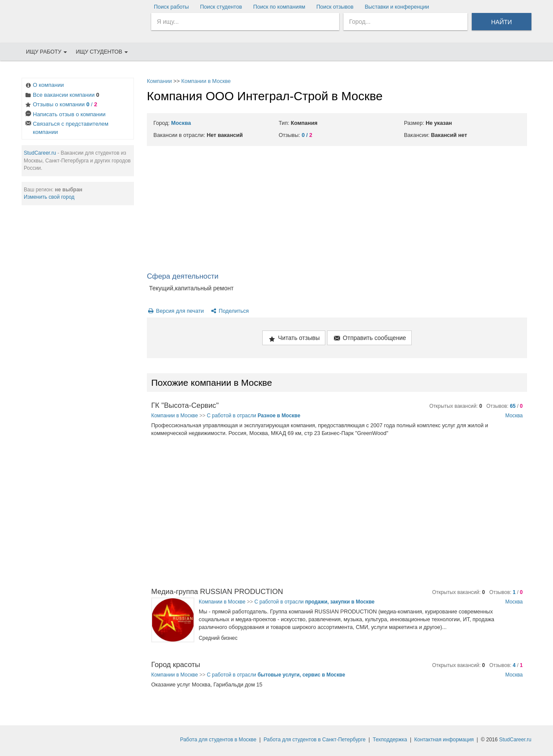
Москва (181, 123)
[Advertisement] (337, 210)
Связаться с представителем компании (66, 128)
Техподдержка (390, 740)
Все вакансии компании (61, 96)
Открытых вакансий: (455, 406)
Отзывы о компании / (60, 105)
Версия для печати (175, 311)
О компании (44, 86)
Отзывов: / (504, 406)
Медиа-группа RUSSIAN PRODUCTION (217, 592)
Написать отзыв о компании (64, 115)
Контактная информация (444, 740)
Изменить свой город (49, 197)
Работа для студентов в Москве (218, 740)
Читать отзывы (294, 338)
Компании (159, 81)
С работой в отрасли (253, 416)
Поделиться (229, 311)
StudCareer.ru (40, 153)
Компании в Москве (206, 81)
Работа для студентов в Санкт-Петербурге (314, 740)
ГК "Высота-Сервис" (185, 405)
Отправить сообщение (369, 338)
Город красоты (175, 665)
